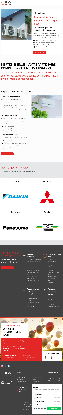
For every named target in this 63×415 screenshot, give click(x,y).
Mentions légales (42, 411)
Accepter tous (54, 408)
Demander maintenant (7, 153)
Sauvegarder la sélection (40, 408)
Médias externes (41, 401)
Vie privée (31, 413)
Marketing (39, 404)
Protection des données (50, 411)
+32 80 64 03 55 (23, 387)
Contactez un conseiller (7, 268)
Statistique (39, 397)
